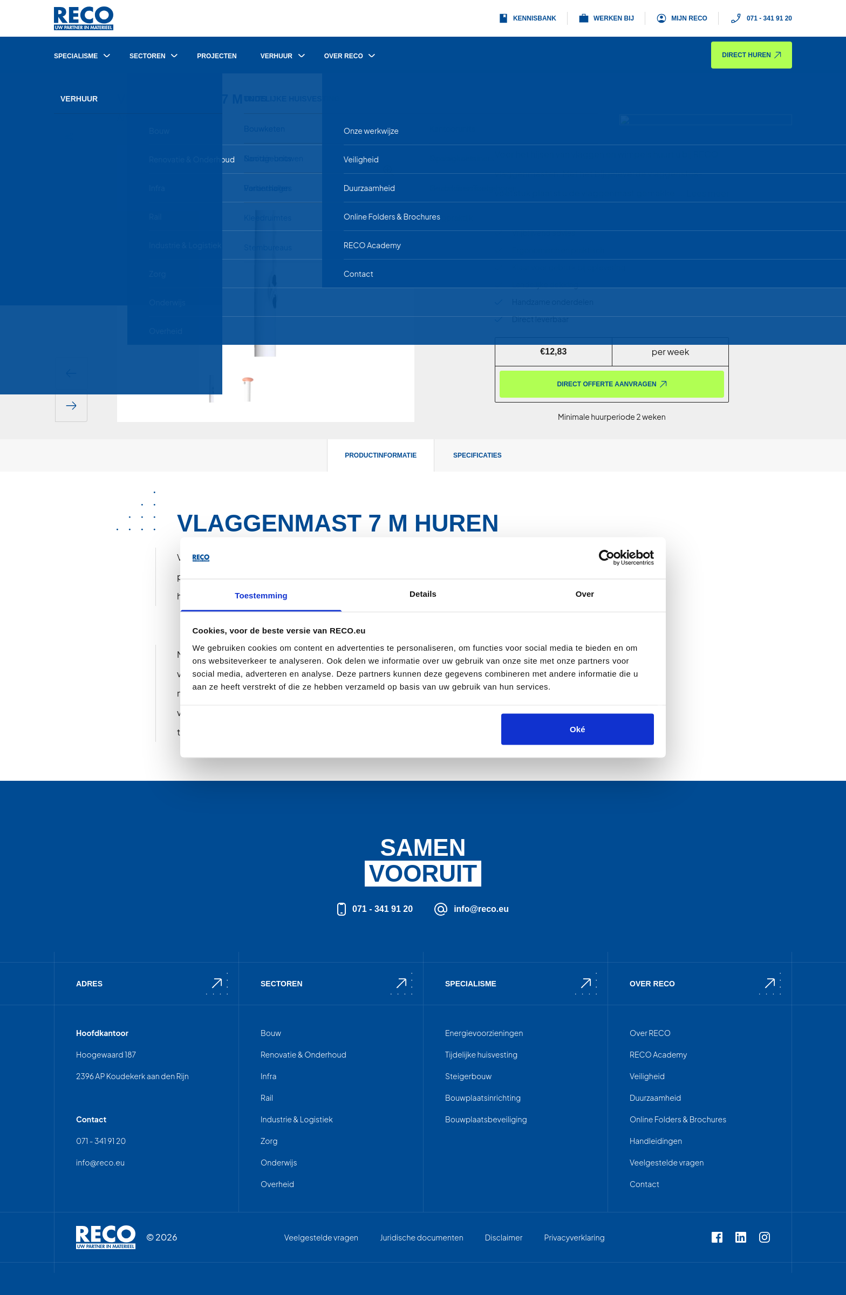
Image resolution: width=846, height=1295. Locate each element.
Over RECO (650, 1033)
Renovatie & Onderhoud (303, 1054)
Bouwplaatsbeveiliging (486, 1119)
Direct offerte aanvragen (611, 384)
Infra (269, 1076)
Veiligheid (647, 1076)
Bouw (271, 1033)
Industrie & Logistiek (297, 1119)
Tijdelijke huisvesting (481, 1054)
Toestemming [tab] (261, 594)
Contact (644, 1184)
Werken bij (606, 18)
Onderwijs (279, 1162)
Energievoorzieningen (484, 1033)
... (703, 193)
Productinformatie (381, 455)
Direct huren (751, 55)
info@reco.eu (471, 909)
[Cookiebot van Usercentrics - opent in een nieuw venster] (607, 558)
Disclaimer (504, 1237)
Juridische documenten (421, 1237)
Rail (267, 1097)
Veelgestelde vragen (667, 1162)
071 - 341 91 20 (760, 18)
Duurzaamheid (655, 1097)
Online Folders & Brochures (678, 1119)
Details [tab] (423, 593)
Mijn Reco (681, 18)
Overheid (277, 1184)
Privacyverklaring (574, 1237)
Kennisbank (527, 18)
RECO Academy (658, 1054)
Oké (577, 729)
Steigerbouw (468, 1076)
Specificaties (477, 455)
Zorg (269, 1141)
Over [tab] (585, 593)
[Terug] (69, 106)
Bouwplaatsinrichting (483, 1097)
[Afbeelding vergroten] (388, 170)
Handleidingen (656, 1141)
